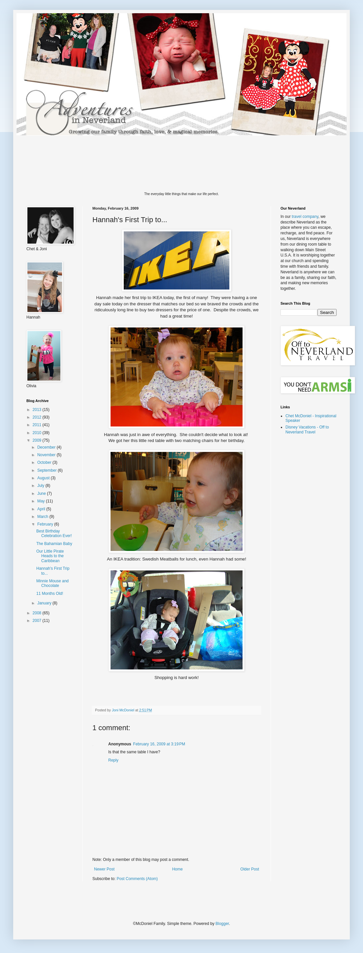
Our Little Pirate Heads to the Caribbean (50, 556)
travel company (305, 216)
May (41, 501)
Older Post (249, 869)
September (47, 470)
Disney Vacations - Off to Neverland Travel (307, 429)
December (47, 447)
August (44, 478)
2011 (38, 425)
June (42, 493)
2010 (38, 432)
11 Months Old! (49, 593)
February (45, 524)
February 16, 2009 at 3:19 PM (159, 744)
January (44, 603)
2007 (38, 620)
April (41, 509)
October (44, 462)
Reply (113, 760)
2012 (38, 417)
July (41, 485)
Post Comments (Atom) (137, 878)
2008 (38, 613)
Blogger (222, 923)
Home (177, 869)
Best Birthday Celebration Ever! (54, 533)
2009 (38, 440)
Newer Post (104, 869)
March (43, 516)
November (47, 455)
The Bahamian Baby (54, 543)
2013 (38, 409)
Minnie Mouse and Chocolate (52, 583)
